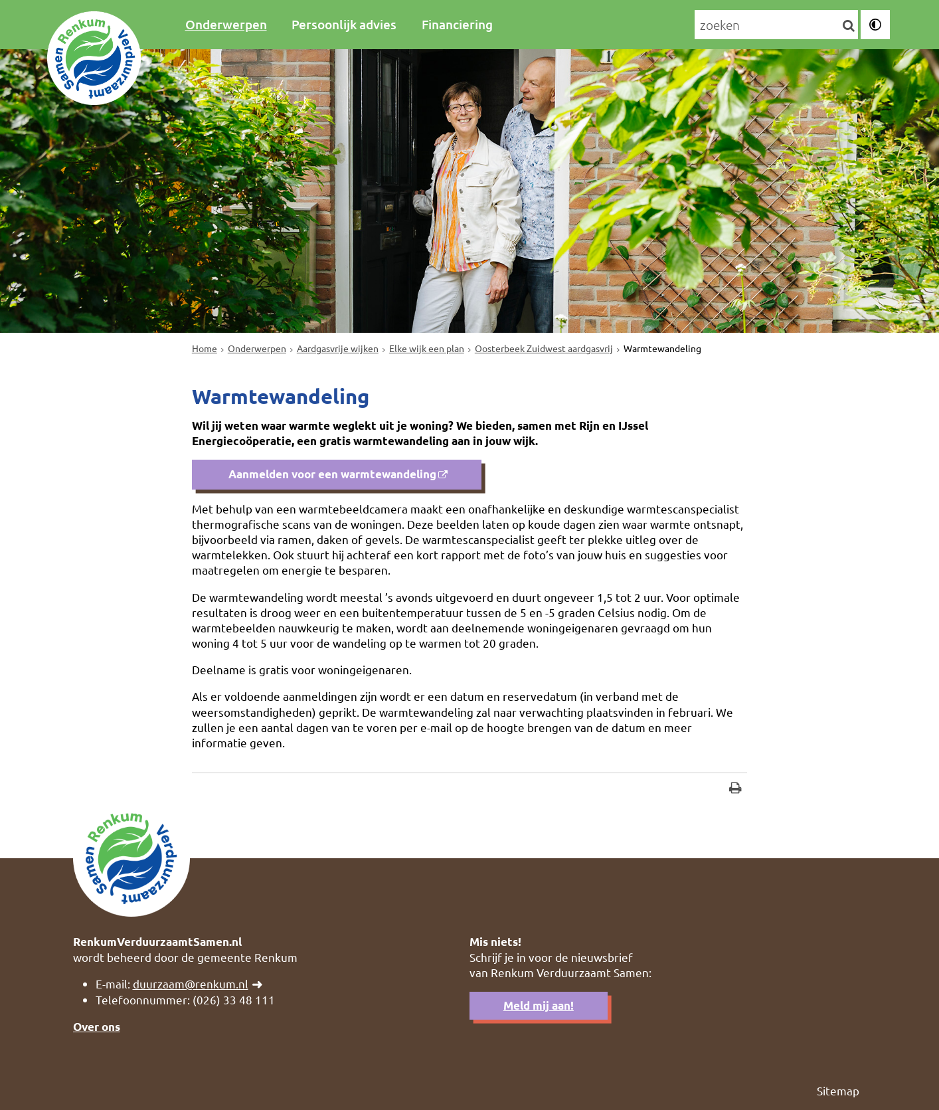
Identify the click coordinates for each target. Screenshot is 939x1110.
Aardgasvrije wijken (338, 348)
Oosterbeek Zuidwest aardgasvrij (544, 348)
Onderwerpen (226, 24)
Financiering (457, 24)
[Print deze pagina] (735, 789)
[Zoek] (848, 25)
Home (204, 348)
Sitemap (838, 1090)
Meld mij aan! (538, 1005)
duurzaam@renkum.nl (190, 983)
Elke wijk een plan (426, 348)
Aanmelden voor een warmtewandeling (331, 474)
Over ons (96, 1027)
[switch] (875, 24)
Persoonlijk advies (344, 24)
